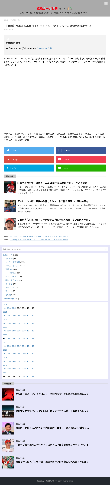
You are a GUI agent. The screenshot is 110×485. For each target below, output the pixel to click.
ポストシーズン (11, 277)
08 (23, 316)
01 (5, 308)
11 (30, 316)
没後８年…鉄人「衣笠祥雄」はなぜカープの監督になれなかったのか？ (52, 462)
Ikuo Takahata (68, 481)
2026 (5, 304)
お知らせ (9, 258)
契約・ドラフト (11, 280)
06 (18, 316)
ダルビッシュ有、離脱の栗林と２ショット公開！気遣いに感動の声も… (54, 201)
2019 (5, 358)
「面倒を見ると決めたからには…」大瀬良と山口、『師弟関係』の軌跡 (39, 240)
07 (20, 316)
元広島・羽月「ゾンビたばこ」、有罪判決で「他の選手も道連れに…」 (52, 394)
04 (13, 308)
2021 (5, 342)
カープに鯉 (46, 481)
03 (10, 308)
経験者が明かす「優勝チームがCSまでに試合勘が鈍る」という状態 (52, 183)
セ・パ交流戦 (10, 273)
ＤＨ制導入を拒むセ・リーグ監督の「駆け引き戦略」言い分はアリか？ (54, 220)
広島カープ (7, 255)
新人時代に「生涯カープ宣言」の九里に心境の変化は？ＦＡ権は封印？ (39, 237)
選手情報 (9, 269)
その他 (8, 295)
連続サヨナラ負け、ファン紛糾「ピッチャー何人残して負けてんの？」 (52, 411)
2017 (5, 373)
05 (15, 308)
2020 (5, 350)
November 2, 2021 (46, 48)
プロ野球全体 (8, 299)
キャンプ (9, 284)
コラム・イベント (12, 266)
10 (28, 316)
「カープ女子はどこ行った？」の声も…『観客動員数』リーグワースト (52, 445)
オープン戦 (9, 287)
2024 (5, 320)
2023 (5, 327)
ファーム (9, 291)
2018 (5, 365)
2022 (5, 335)
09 (25, 316)
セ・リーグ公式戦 (12, 262)
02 (8, 308)
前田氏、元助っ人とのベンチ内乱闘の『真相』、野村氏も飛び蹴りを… (52, 428)
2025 (5, 312)
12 (33, 316)
